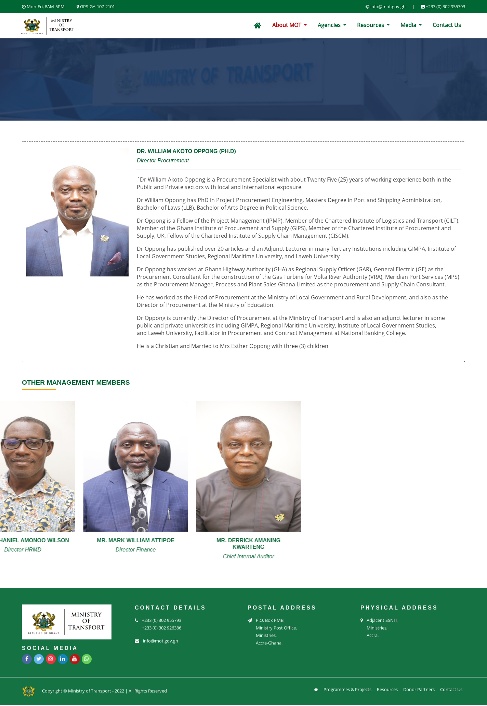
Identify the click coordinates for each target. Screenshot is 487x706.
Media (409, 25)
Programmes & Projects (347, 685)
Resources (371, 25)
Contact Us (447, 25)
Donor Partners (419, 685)
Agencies (330, 25)
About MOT (287, 25)
